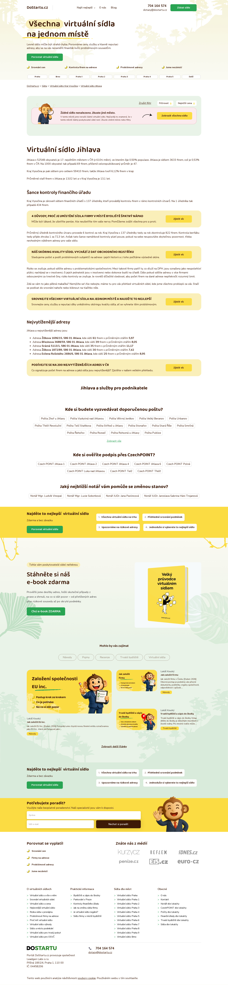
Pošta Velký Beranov (151, 418)
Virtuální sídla (157, 657)
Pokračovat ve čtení (69, 726)
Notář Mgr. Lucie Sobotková (84, 496)
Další (191, 76)
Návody (67, 657)
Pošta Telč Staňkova (79, 426)
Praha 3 (124, 76)
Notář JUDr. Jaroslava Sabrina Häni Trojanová (171, 496)
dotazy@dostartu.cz (155, 10)
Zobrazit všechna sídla (174, 116)
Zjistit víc (178, 219)
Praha (37, 76)
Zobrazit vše (114, 441)
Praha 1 (79, 76)
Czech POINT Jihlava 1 (51, 464)
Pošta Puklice (153, 433)
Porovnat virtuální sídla (45, 57)
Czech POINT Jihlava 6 (147, 464)
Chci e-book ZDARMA (46, 611)
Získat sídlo (183, 8)
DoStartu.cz (37, 7)
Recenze (105, 657)
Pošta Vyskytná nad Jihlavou (87, 418)
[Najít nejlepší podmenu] (94, 8)
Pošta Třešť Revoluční (48, 426)
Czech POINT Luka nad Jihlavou (86, 471)
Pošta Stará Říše (162, 426)
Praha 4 (147, 76)
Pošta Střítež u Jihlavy (109, 426)
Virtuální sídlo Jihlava (91, 86)
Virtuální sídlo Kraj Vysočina (64, 86)
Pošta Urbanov (178, 418)
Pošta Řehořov (75, 433)
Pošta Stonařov (137, 426)
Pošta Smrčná (185, 426)
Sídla (44, 86)
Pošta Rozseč (98, 433)
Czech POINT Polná (178, 464)
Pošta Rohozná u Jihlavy (125, 433)
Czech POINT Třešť (149, 471)
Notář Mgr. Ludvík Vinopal (46, 496)
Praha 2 (101, 76)
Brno (58, 76)
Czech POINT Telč (121, 471)
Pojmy (86, 657)
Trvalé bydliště (129, 657)
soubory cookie (87, 978)
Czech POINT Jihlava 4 (115, 464)
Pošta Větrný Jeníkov (121, 418)
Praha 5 (169, 76)
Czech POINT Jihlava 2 (83, 464)
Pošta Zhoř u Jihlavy (53, 418)
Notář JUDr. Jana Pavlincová (122, 496)
